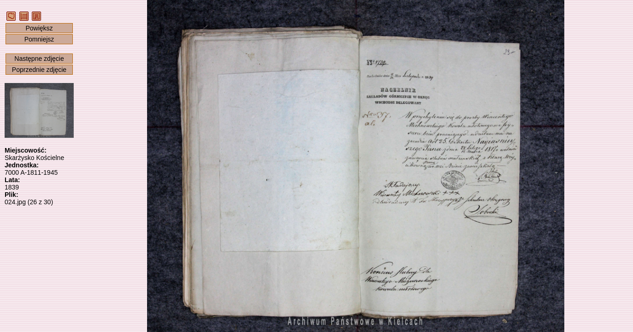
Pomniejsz (39, 39)
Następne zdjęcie (39, 58)
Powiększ (39, 28)
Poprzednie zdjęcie (39, 69)
